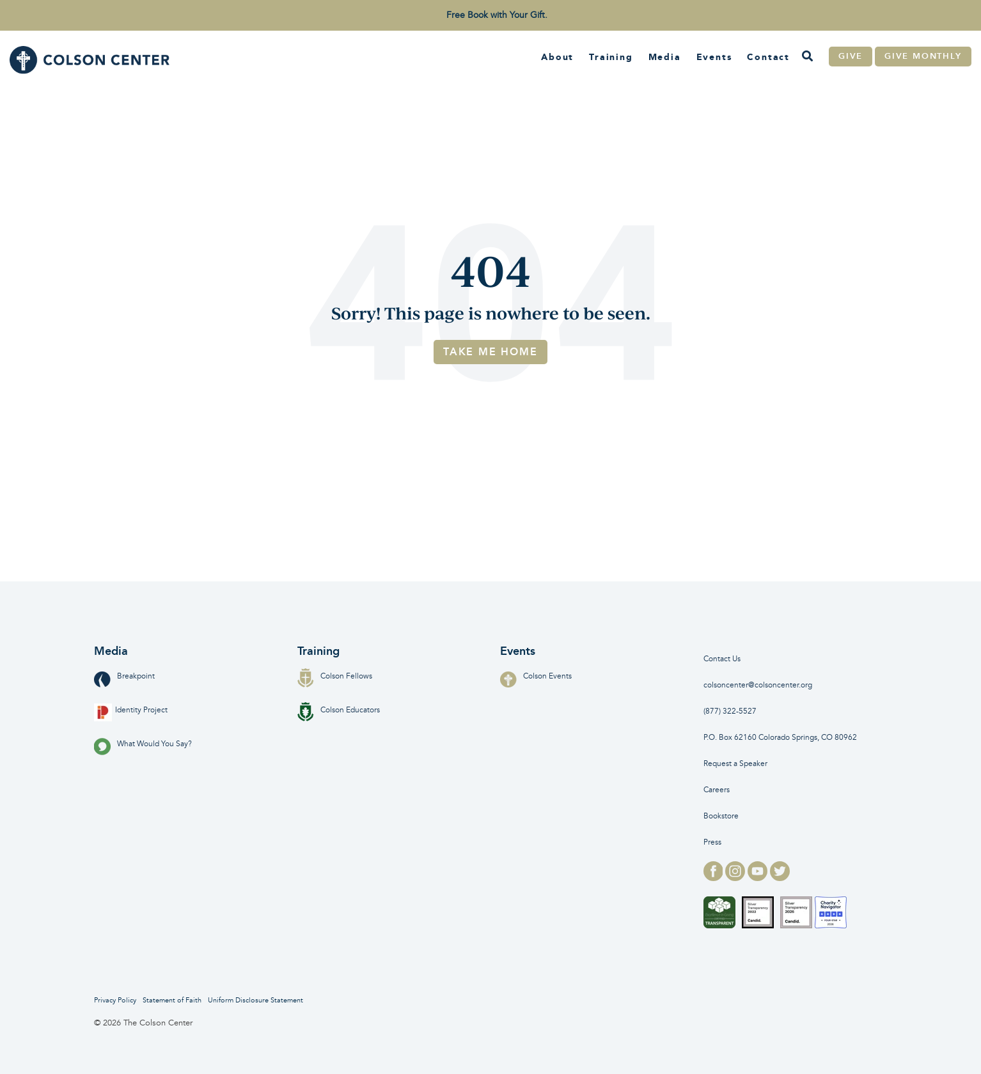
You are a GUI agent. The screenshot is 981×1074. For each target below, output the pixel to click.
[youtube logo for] (759, 877)
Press (712, 842)
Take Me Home (490, 352)
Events (714, 57)
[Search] (807, 57)
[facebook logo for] (714, 877)
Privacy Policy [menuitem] (115, 1000)
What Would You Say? (143, 744)
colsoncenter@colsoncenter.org (757, 685)
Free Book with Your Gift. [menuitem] (496, 15)
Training (610, 57)
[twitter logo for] (780, 877)
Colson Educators (338, 710)
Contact (768, 57)
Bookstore (721, 816)
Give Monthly (923, 56)
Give (850, 56)
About (557, 57)
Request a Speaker (735, 764)
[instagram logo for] (736, 877)
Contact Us (722, 659)
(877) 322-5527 (730, 711)
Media (664, 57)
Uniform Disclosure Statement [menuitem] (255, 1000)
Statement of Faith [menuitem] (172, 1000)
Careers (716, 790)
